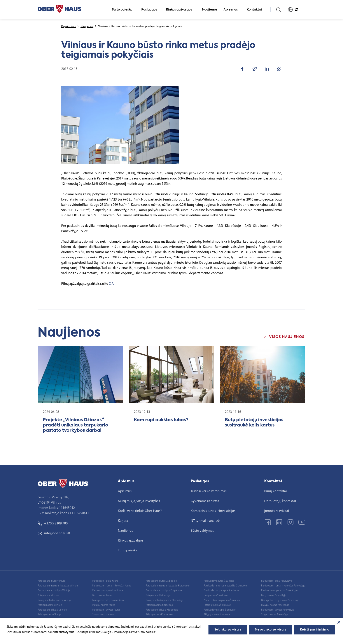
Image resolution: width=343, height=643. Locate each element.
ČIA (111, 284)
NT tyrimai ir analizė (205, 521)
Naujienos (209, 9)
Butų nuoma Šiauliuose (216, 595)
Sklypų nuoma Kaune (103, 614)
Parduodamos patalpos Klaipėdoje (164, 590)
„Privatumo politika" (143, 632)
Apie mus (233, 9)
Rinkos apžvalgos (181, 9)
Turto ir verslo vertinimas (208, 491)
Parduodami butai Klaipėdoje (161, 581)
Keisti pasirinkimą (314, 629)
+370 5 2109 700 (53, 523)
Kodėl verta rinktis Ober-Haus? (140, 511)
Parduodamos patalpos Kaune (107, 590)
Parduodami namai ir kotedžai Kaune (111, 585)
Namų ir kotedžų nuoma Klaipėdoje (164, 600)
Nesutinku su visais (270, 629)
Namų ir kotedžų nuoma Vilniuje (55, 600)
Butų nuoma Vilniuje (48, 595)
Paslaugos (151, 9)
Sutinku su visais (228, 629)
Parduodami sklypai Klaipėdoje (162, 610)
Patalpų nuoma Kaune (103, 605)
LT (295, 9)
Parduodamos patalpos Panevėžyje (279, 590)
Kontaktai (256, 9)
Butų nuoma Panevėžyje (273, 595)
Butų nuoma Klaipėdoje (158, 595)
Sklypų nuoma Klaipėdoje (159, 614)
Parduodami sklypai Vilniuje (52, 610)
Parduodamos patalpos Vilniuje (54, 590)
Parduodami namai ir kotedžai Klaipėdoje (167, 585)
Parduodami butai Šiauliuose (219, 581)
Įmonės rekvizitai (276, 511)
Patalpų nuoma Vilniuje (50, 605)
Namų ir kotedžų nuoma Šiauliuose (222, 600)
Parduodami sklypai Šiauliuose (220, 610)
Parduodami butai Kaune (105, 581)
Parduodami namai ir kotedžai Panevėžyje (283, 585)
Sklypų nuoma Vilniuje (49, 614)
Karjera (123, 521)
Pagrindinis (68, 26)
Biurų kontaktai (275, 491)
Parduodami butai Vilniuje (51, 581)
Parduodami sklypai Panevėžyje (277, 610)
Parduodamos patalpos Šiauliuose (221, 590)
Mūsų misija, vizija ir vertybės (139, 501)
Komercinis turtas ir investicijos (213, 511)
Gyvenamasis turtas (205, 501)
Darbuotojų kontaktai (280, 501)
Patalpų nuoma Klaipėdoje (159, 605)
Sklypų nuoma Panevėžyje (274, 614)
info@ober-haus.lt (54, 533)
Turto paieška (124, 9)
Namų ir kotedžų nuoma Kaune (108, 600)
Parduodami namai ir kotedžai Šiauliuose (225, 585)
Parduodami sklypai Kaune (106, 610)
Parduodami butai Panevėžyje (276, 581)
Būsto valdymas (202, 531)
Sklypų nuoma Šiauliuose (217, 614)
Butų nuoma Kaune (102, 595)
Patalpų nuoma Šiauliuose (217, 605)
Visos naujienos (281, 337)
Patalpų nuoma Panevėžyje (275, 605)
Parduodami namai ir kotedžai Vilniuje (58, 585)
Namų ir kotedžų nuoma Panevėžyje (280, 600)
